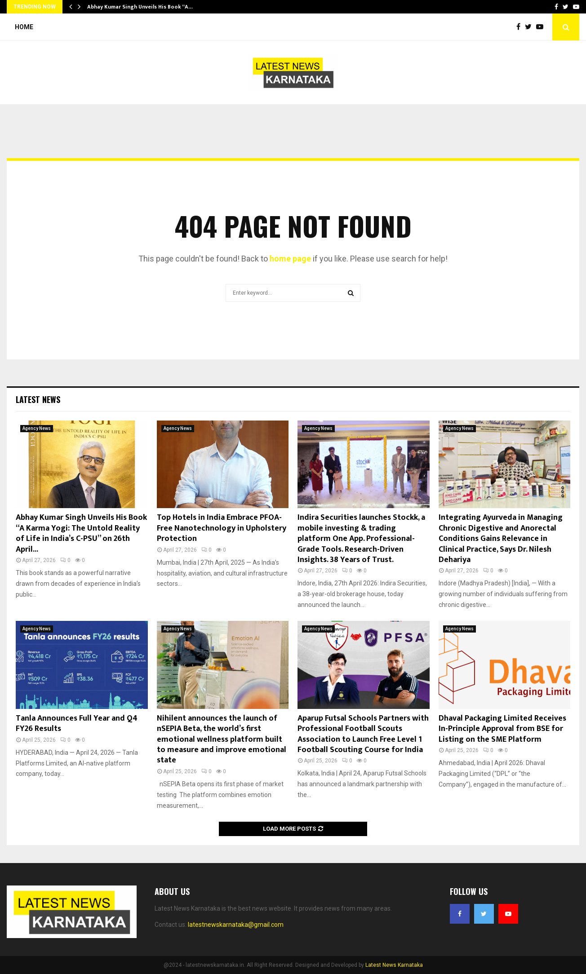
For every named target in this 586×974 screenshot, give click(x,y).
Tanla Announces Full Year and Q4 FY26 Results (77, 723)
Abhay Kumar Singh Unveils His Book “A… (140, 6)
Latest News (38, 399)
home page (290, 258)
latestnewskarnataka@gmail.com (236, 924)
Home (24, 27)
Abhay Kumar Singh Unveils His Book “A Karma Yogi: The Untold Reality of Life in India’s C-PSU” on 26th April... (81, 533)
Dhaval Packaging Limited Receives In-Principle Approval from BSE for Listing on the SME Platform (502, 729)
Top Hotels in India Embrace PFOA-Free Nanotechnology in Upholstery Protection (221, 528)
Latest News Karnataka (394, 965)
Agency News (36, 428)
